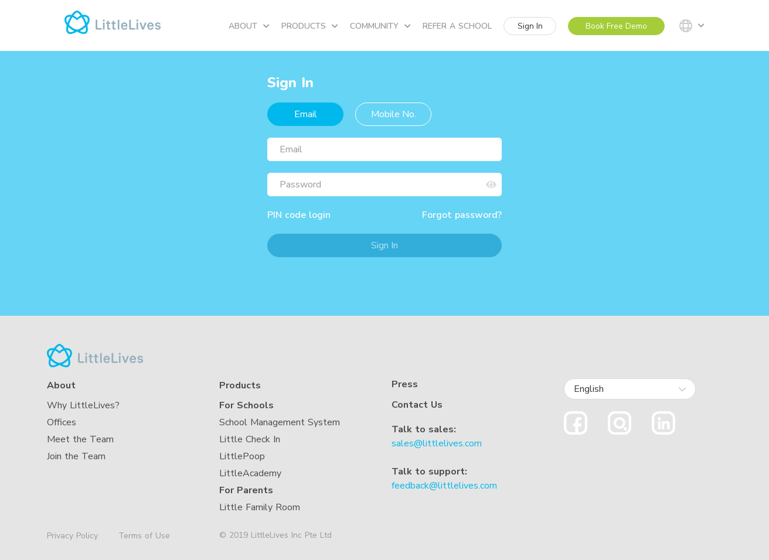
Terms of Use (144, 535)
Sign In (530, 26)
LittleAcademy (250, 473)
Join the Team (76, 456)
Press (405, 384)
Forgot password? (462, 215)
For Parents (246, 490)
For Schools (246, 405)
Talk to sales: (424, 429)
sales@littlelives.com (437, 443)
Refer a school (457, 26)
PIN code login (299, 215)
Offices (61, 422)
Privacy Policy (72, 536)
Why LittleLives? (83, 405)
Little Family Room (259, 507)
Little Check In (249, 439)
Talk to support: (429, 471)
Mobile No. (393, 114)
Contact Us (417, 404)
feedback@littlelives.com (444, 485)
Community (380, 26)
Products (309, 26)
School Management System (279, 422)
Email (305, 114)
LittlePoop (242, 456)
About (249, 26)
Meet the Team (80, 439)
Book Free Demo (616, 26)
